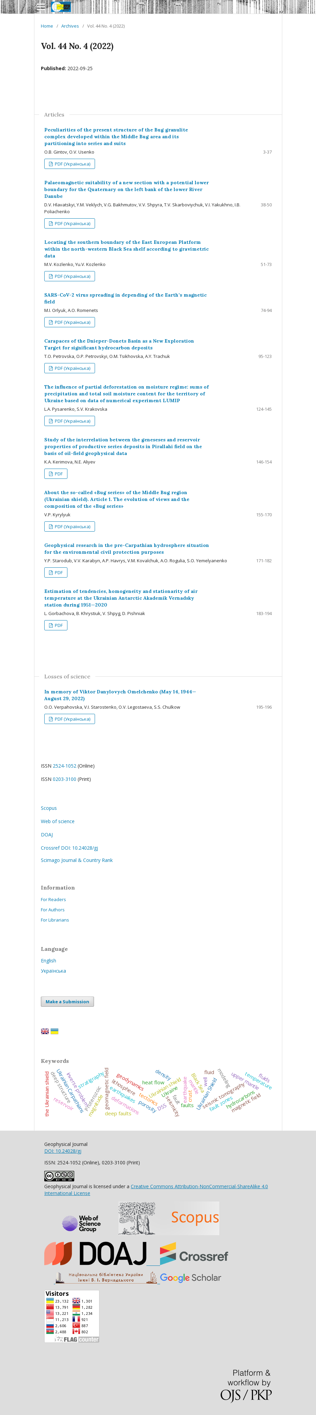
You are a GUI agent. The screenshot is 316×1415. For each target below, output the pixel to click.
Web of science (58, 821)
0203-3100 (64, 779)
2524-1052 (64, 765)
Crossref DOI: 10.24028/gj (69, 848)
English (48, 960)
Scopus (49, 808)
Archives (70, 26)
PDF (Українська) (72, 164)
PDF (58, 474)
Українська (53, 971)
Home (47, 26)
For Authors (53, 910)
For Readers (53, 899)
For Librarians (55, 920)
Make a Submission (67, 1002)
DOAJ (47, 834)
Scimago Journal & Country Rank (77, 860)
